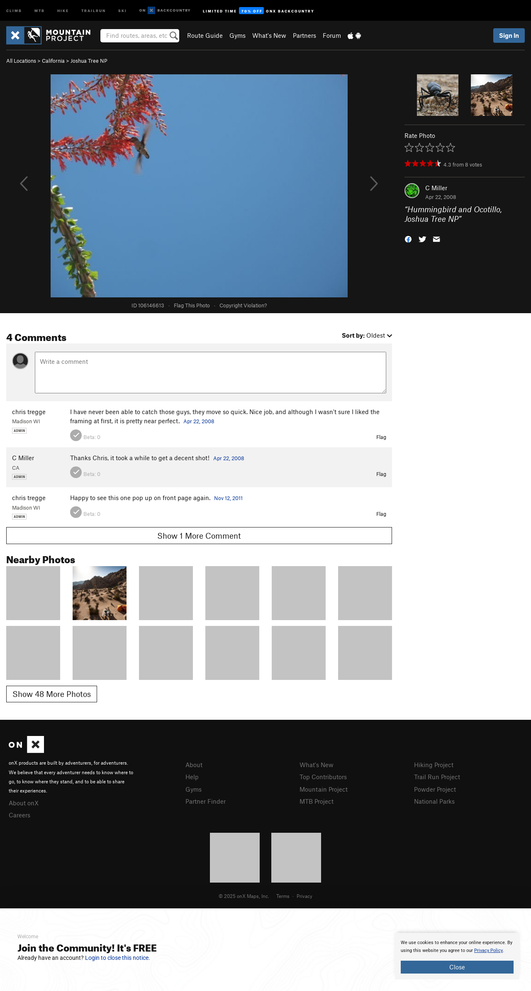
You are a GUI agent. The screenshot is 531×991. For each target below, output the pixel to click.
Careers (19, 815)
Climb (14, 10)
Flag (381, 437)
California (53, 60)
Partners (304, 35)
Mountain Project (324, 789)
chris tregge (29, 411)
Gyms (237, 35)
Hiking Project (433, 764)
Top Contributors (323, 776)
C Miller (436, 187)
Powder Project (435, 789)
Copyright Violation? (243, 305)
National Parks (434, 801)
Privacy (304, 896)
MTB (39, 10)
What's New (269, 35)
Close (457, 967)
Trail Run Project (437, 776)
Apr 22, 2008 (198, 421)
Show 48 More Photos (51, 694)
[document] (457, 956)
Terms (283, 896)
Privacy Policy (488, 950)
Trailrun (93, 10)
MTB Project (317, 801)
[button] (408, 238)
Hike (63, 10)
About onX (24, 803)
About (193, 764)
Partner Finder (205, 801)
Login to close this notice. (117, 957)
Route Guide (205, 35)
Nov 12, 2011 (228, 498)
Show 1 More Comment (199, 535)
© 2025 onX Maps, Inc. (244, 896)
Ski (122, 10)
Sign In (509, 35)
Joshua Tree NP (89, 60)
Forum (332, 35)
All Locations (21, 60)
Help (192, 776)
